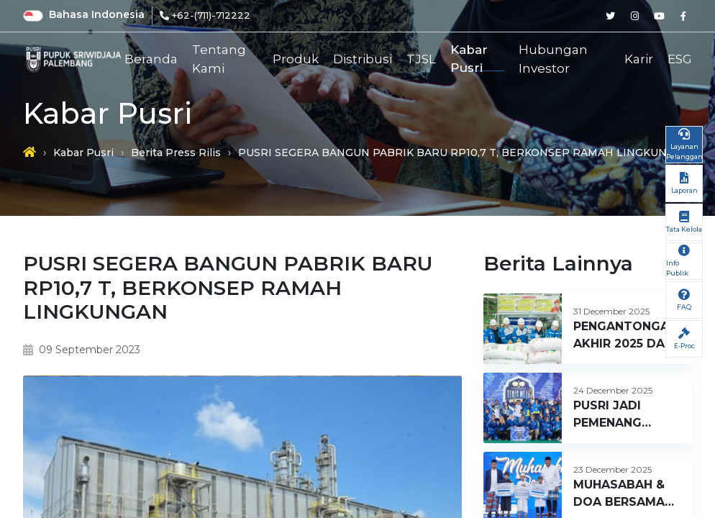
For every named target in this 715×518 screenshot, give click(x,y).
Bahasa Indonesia (97, 14)
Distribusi (362, 59)
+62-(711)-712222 (211, 15)
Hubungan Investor (553, 59)
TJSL (421, 59)
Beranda (151, 59)
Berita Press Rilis (176, 152)
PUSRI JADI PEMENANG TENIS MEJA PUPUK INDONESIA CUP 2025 (621, 415)
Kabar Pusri (469, 59)
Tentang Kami (219, 59)
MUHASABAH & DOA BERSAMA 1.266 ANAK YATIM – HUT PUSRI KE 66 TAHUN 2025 (619, 494)
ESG (680, 59)
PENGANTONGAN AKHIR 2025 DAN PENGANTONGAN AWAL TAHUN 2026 (625, 336)
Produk (296, 59)
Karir (638, 59)
